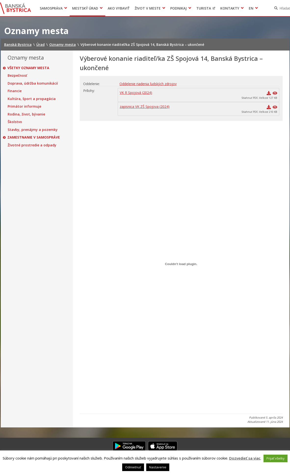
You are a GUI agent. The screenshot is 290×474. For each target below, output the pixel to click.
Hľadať (284, 8)
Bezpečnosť (17, 75)
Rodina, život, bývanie (26, 114)
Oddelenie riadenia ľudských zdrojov (148, 83)
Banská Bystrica (15, 8)
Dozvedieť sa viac (245, 458)
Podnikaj (178, 8)
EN (251, 8)
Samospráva (51, 8)
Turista (203, 8)
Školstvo (15, 122)
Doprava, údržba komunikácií (33, 83)
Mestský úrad (85, 8)
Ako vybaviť (119, 8)
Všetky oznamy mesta (29, 68)
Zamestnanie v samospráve (34, 137)
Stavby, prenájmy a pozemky (33, 130)
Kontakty (229, 8)
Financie (15, 91)
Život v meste (148, 8)
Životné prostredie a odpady (32, 145)
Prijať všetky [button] (275, 458)
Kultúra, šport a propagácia (32, 99)
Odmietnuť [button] (133, 467)
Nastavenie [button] (157, 467)
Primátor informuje (24, 106)
